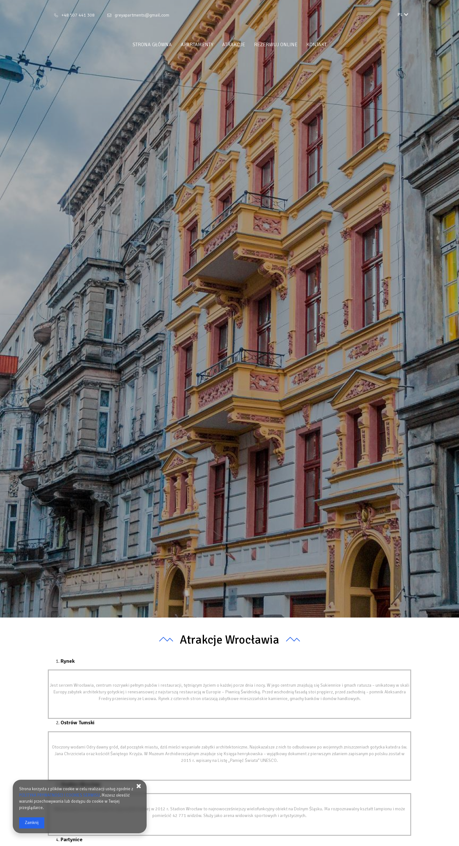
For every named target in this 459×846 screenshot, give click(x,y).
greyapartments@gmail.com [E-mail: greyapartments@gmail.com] (142, 15)
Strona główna (152, 44)
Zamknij (32, 822)
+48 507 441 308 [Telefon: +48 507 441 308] (78, 15)
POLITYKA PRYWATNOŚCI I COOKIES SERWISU (59, 795)
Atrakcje (233, 44)
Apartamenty (197, 44)
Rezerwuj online (275, 44)
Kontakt (316, 44)
